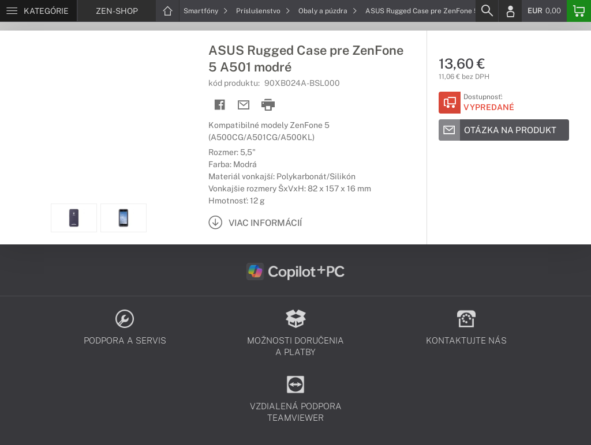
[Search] (486, 11)
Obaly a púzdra (327, 11)
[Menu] (38, 11)
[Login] (510, 11)
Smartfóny (206, 11)
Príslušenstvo (263, 11)
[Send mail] (244, 105)
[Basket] (579, 11)
